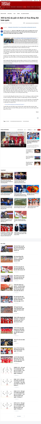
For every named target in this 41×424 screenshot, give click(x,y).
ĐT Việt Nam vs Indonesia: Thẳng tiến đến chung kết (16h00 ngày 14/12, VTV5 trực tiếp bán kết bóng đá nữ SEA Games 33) (7, 234)
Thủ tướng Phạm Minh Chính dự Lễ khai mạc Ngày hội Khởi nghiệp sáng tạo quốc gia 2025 (20, 181)
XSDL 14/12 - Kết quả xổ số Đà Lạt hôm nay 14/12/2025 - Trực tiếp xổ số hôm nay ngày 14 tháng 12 (19, 382)
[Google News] (32, 23)
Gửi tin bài (36, 0)
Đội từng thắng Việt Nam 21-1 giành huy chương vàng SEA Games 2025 (19, 258)
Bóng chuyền (3, 13)
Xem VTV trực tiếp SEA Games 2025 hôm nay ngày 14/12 (30, 157)
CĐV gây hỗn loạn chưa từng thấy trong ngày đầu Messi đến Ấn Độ (19, 309)
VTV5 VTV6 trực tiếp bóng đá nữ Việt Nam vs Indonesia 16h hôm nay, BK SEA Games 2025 (19, 330)
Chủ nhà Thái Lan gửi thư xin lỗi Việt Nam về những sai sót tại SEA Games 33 (6, 220)
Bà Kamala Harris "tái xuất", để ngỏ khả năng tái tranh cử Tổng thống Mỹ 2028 (6, 207)
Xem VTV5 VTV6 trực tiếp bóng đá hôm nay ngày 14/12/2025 (19, 349)
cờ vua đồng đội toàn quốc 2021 (16, 121)
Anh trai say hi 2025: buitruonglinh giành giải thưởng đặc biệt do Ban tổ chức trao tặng (20, 194)
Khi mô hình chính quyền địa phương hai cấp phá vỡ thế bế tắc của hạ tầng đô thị (7, 181)
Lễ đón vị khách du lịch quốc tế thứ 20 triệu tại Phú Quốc (6, 194)
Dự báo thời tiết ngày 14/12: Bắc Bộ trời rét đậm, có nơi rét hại (20, 207)
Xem (39, 129)
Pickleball (10, 13)
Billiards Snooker (25, 13)
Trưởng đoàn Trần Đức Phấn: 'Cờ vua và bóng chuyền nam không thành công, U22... (22, 27)
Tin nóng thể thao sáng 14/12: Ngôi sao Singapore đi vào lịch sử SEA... (30, 151)
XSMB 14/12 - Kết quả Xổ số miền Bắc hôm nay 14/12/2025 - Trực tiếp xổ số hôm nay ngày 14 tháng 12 (19, 370)
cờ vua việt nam (25, 121)
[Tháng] (30, 129)
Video (1, 8)
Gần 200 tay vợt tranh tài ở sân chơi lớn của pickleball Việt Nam (19, 277)
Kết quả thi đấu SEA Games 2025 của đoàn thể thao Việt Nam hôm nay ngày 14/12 (19, 299)
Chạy (14, 13)
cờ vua (8, 121)
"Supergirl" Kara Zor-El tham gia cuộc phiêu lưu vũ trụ (33, 194)
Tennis (18, 13)
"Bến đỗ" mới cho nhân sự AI (19, 340)
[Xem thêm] (3, 9)
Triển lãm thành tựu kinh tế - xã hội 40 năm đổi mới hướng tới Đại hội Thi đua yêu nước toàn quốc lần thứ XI (19, 287)
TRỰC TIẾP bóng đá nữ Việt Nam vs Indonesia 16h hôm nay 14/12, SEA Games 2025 (19, 319)
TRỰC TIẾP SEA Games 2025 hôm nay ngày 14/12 (33, 207)
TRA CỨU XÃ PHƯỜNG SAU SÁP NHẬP (27, 0)
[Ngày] (25, 129)
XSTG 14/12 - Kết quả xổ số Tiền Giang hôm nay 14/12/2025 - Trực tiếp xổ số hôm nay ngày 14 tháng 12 (19, 406)
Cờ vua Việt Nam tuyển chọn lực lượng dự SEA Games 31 (25, 38)
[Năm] (35, 129)
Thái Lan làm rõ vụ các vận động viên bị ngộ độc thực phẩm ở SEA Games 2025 (20, 233)
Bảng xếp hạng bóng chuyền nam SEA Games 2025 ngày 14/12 (29, 164)
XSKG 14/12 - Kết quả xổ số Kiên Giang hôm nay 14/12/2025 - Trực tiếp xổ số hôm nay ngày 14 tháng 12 (19, 394)
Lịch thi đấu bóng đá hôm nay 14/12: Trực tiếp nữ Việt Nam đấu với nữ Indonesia (19, 359)
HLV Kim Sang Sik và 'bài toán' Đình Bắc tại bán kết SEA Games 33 (20, 220)
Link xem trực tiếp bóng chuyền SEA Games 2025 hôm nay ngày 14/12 (33, 142)
